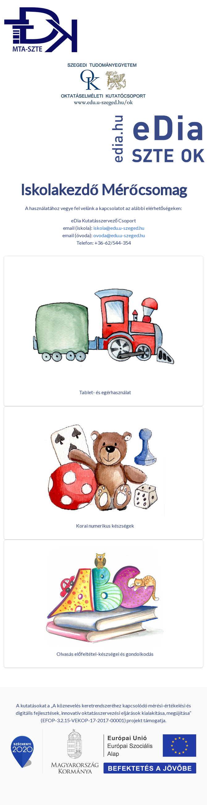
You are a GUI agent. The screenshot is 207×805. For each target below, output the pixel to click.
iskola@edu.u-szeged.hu (118, 228)
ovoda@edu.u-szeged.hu (119, 235)
